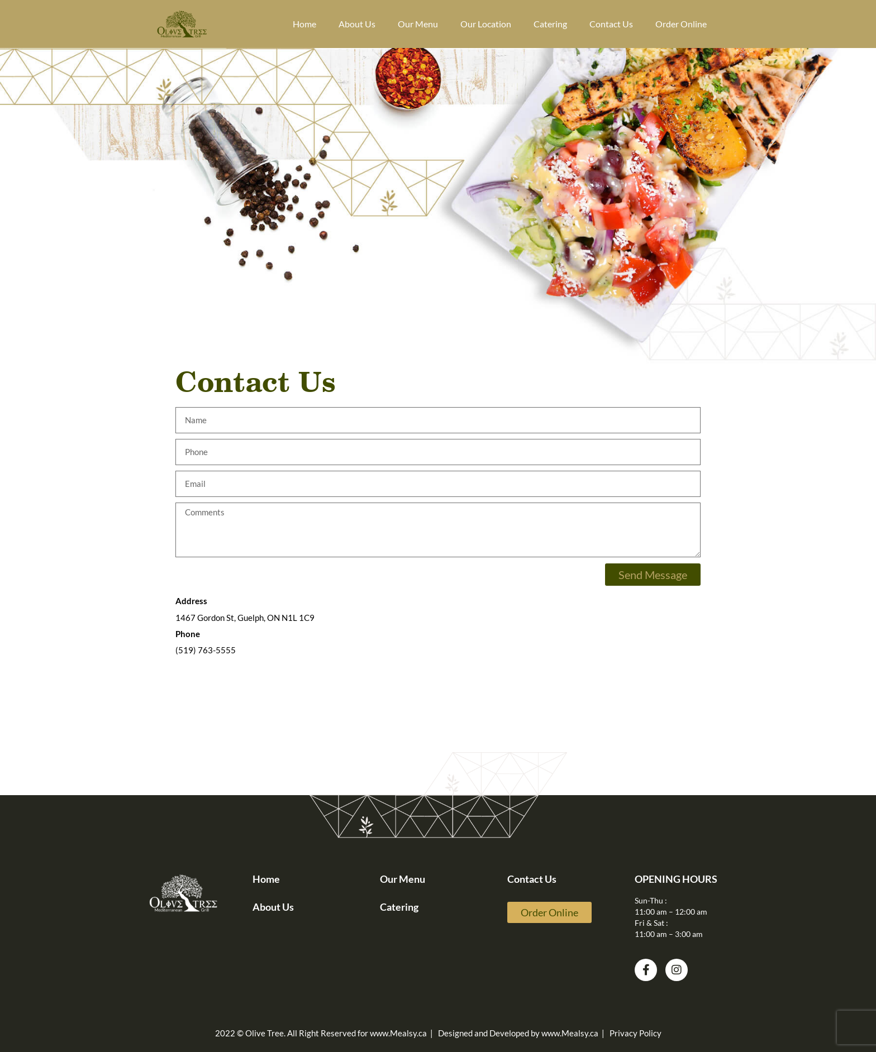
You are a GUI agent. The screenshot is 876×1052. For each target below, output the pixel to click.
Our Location (485, 23)
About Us (357, 23)
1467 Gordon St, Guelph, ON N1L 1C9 (245, 618)
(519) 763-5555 (205, 650)
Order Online (681, 23)
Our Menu (418, 23)
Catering (550, 23)
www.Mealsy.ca (398, 1033)
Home (304, 23)
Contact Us (611, 23)
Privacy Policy (635, 1033)
